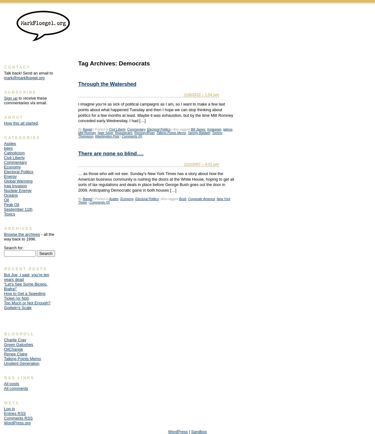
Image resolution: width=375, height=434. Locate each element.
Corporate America (201, 199)
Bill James (198, 129)
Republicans (124, 133)
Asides (114, 199)
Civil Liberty (117, 129)
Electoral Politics (158, 129)
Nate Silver (105, 133)
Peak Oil (11, 204)
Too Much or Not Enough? (27, 303)
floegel (87, 129)
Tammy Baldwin (199, 133)
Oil (6, 200)
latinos (228, 129)
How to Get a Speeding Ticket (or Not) (24, 296)
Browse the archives (22, 234)
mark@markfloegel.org (24, 77)
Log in (9, 408)
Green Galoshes (18, 344)
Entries (15, 413)
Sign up (11, 98)
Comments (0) (132, 136)
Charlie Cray (15, 340)
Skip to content (358, 14)
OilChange (13, 349)
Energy (10, 176)
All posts (11, 383)
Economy (127, 199)
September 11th (18, 209)
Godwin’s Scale (18, 307)
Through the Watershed (107, 84)
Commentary (136, 129)
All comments (16, 388)
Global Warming (18, 181)
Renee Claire (16, 354)
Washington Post (107, 136)
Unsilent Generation (21, 363)
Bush (182, 199)
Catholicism (14, 153)
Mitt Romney (87, 133)
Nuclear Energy (18, 190)
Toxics (9, 214)
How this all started (21, 123)
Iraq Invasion (15, 185)
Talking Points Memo (171, 133)
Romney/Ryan (144, 133)
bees (8, 148)
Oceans (11, 195)
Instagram (214, 129)
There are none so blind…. (111, 154)
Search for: (14, 247)
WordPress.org (17, 423)
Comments (18, 418)
